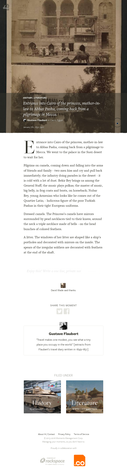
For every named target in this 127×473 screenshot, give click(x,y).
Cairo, (56, 120)
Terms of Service (81, 434)
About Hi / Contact (46, 434)
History (28, 97)
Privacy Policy (64, 434)
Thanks (91, 271)
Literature (40, 97)
